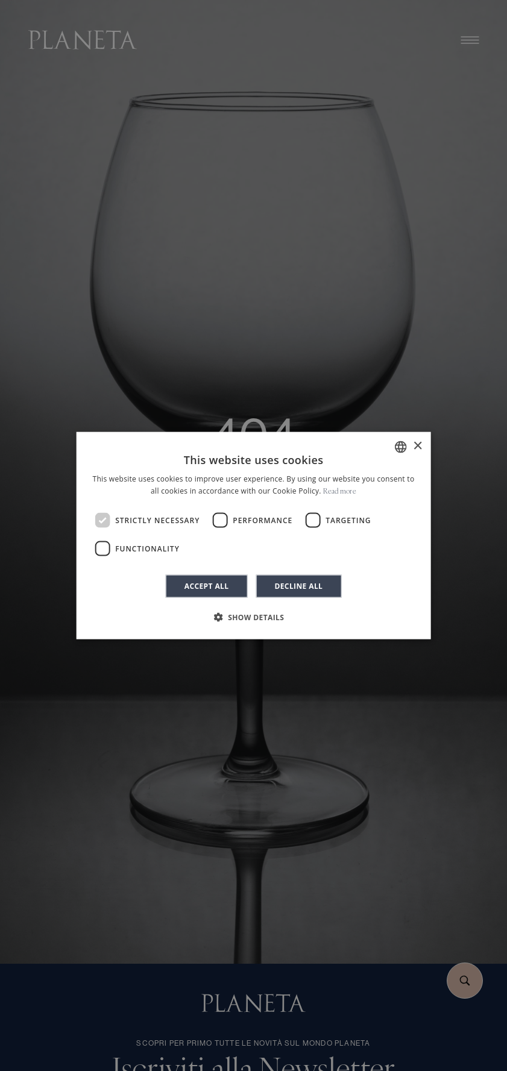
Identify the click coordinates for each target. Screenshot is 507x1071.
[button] (254, 617)
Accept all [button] (206, 586)
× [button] (417, 446)
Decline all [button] (298, 586)
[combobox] (401, 447)
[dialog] (253, 535)
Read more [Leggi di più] (339, 491)
